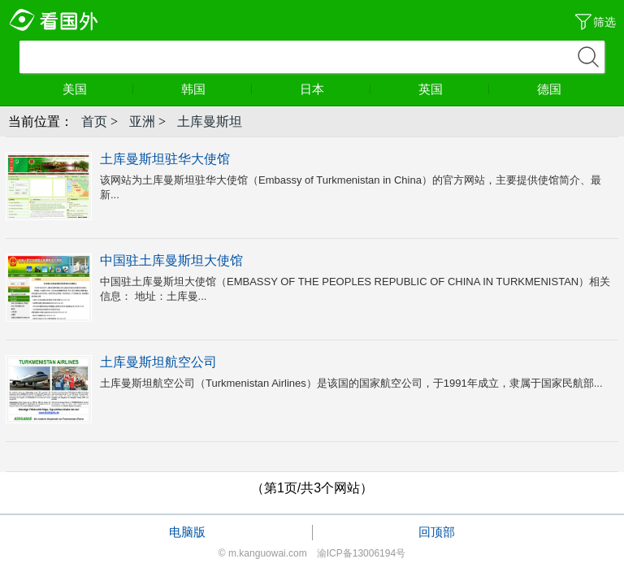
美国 (98, 89)
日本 (335, 89)
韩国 (217, 89)
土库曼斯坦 (209, 121)
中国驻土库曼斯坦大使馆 (171, 260)
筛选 (604, 21)
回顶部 (436, 532)
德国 (549, 89)
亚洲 (142, 121)
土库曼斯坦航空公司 (158, 362)
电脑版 (187, 532)
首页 (94, 121)
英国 (454, 89)
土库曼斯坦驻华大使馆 (165, 159)
